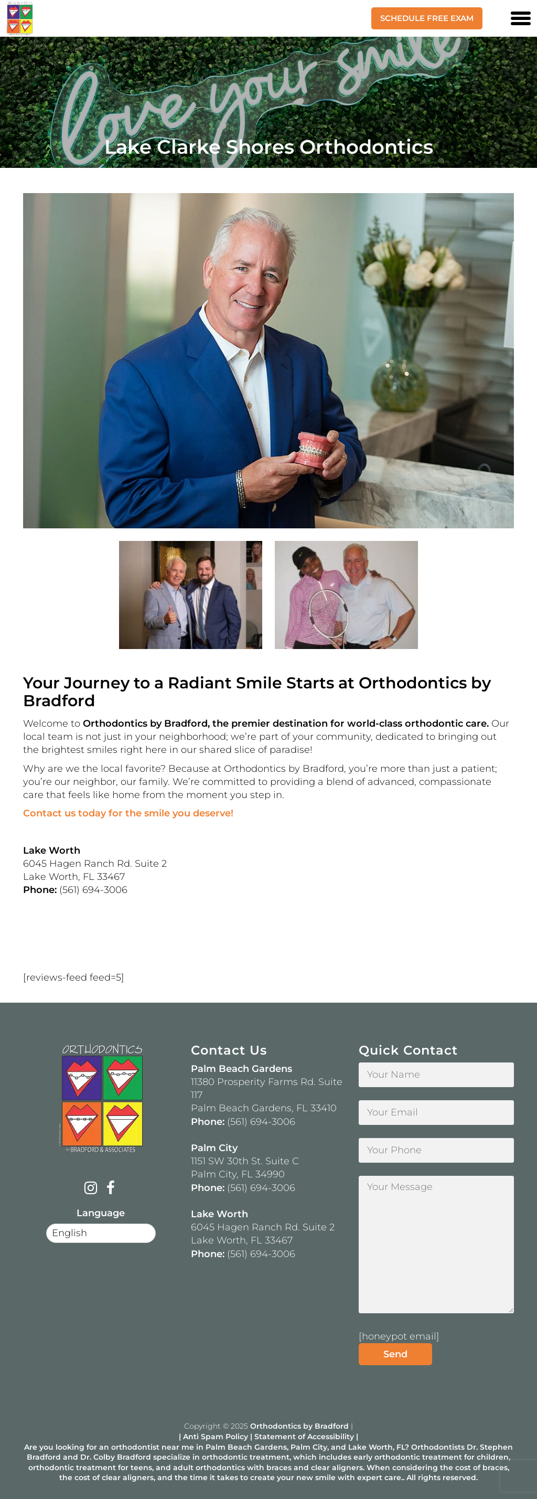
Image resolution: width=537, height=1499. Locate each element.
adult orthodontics (209, 1467)
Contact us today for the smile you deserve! (128, 813)
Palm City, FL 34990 (238, 1174)
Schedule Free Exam (427, 18)
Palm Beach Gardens (246, 1447)
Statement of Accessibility (304, 1436)
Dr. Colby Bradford (115, 1457)
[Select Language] (101, 1233)
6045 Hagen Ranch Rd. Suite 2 (263, 1227)
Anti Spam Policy (215, 1436)
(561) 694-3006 (261, 1122)
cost (463, 1467)
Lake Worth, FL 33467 (242, 1240)
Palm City (309, 1447)
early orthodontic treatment (407, 1457)
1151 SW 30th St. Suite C (245, 1161)
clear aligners (337, 1467)
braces (279, 1467)
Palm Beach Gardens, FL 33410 (264, 1108)
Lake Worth (370, 1447)
